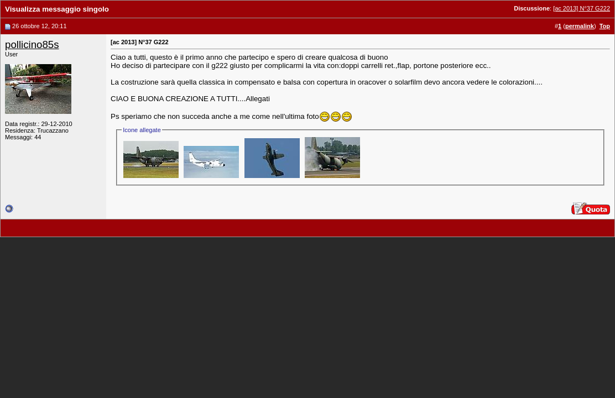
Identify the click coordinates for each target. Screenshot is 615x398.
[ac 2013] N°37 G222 (581, 8)
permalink (579, 26)
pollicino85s (32, 44)
